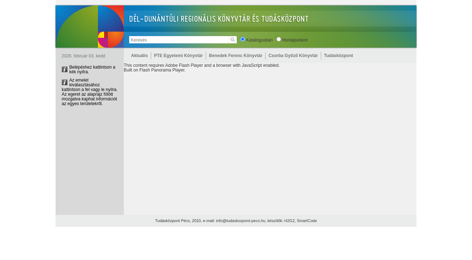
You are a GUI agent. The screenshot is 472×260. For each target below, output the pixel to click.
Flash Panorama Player (161, 70)
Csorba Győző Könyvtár (293, 55)
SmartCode (307, 220)
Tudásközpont (338, 55)
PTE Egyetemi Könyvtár (178, 55)
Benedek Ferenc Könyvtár (235, 55)
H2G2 (289, 220)
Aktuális (139, 55)
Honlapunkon (295, 40)
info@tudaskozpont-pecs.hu (241, 220)
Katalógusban (259, 40)
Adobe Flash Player (184, 65)
